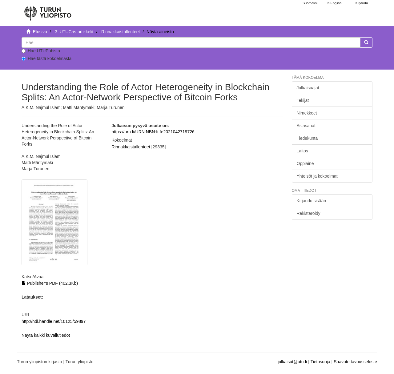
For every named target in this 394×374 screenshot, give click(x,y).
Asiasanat (306, 125)
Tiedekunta (307, 138)
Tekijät (303, 100)
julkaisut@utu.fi (292, 361)
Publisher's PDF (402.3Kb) (50, 283)
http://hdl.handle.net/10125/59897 (54, 321)
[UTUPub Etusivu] (47, 11)
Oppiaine (305, 163)
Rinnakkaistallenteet (120, 31)
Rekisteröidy (308, 213)
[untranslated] (191, 42)
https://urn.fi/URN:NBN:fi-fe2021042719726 (152, 131)
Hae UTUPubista (41, 50)
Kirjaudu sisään (311, 200)
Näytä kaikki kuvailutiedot (46, 335)
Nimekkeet (307, 113)
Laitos (302, 150)
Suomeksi (310, 3)
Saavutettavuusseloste (355, 361)
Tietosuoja (320, 361)
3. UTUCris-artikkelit (74, 31)
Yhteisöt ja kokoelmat (317, 176)
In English (334, 3)
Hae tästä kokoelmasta (46, 58)
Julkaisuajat (308, 87)
